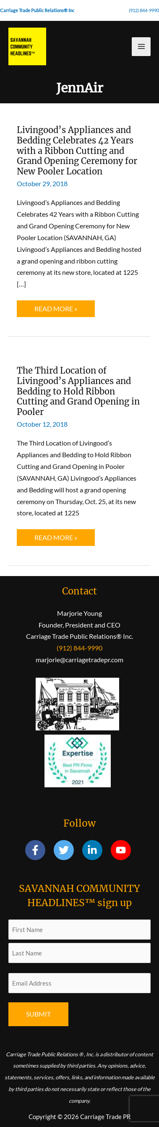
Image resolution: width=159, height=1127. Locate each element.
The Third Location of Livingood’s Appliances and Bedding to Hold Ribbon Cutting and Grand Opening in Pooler (78, 391)
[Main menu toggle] (141, 46)
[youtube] (122, 850)
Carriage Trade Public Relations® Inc (37, 10)
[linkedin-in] (95, 850)
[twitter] (67, 850)
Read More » (55, 310)
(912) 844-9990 (144, 10)
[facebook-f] (38, 850)
